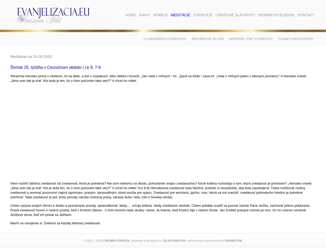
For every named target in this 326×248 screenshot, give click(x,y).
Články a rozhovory (296, 39)
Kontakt (306, 15)
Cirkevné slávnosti (235, 15)
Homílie (160, 15)
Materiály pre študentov (251, 39)
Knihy (144, 15)
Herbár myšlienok (276, 15)
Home (131, 15)
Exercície (202, 15)
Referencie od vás (208, 39)
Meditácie (180, 15)
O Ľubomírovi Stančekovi (165, 39)
